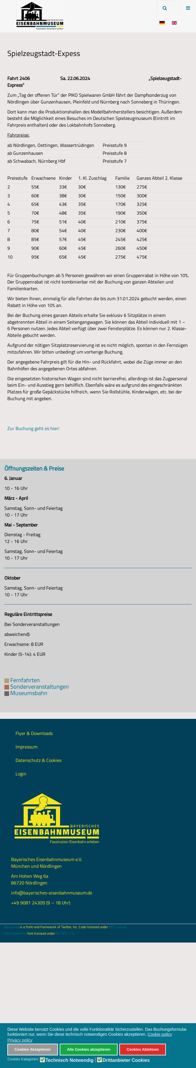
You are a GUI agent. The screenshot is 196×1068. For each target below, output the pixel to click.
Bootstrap (11, 926)
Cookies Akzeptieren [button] (33, 1049)
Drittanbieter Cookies (126, 1060)
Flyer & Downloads (34, 733)
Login (21, 773)
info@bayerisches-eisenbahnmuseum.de (51, 892)
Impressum (26, 746)
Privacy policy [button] (19, 1040)
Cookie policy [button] (160, 1034)
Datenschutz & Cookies (38, 760)
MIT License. (118, 926)
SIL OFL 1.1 (64, 933)
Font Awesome (15, 933)
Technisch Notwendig (69, 1060)
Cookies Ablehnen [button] (143, 1049)
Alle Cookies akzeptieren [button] (88, 1049)
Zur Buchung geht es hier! (33, 428)
